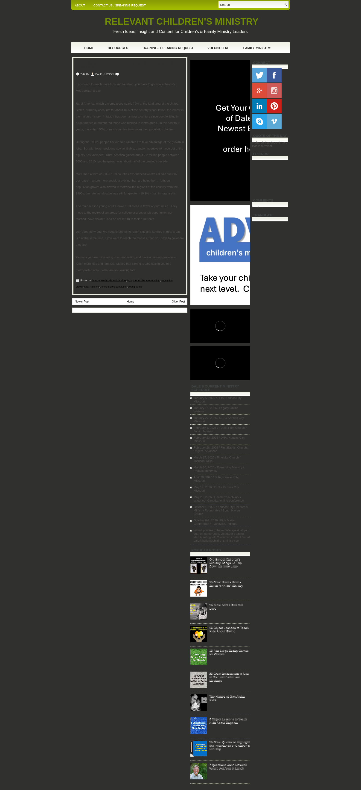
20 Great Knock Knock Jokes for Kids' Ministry (226, 583)
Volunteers (218, 48)
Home (89, 48)
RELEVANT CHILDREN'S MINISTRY (181, 21)
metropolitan (153, 280)
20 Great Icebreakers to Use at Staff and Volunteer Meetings (229, 677)
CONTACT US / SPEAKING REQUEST (119, 5)
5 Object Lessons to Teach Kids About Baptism (228, 720)
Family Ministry (257, 48)
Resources (118, 48)
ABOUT (80, 5)
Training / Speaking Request (168, 48)
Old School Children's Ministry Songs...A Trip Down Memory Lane (225, 562)
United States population (113, 286)
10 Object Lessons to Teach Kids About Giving (229, 629)
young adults (135, 286)
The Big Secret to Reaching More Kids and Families (125, 65)
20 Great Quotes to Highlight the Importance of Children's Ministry (229, 745)
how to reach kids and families (109, 280)
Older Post (178, 301)
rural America (91, 286)
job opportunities (136, 280)
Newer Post (82, 301)
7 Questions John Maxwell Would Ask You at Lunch (228, 766)
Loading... (258, 207)
